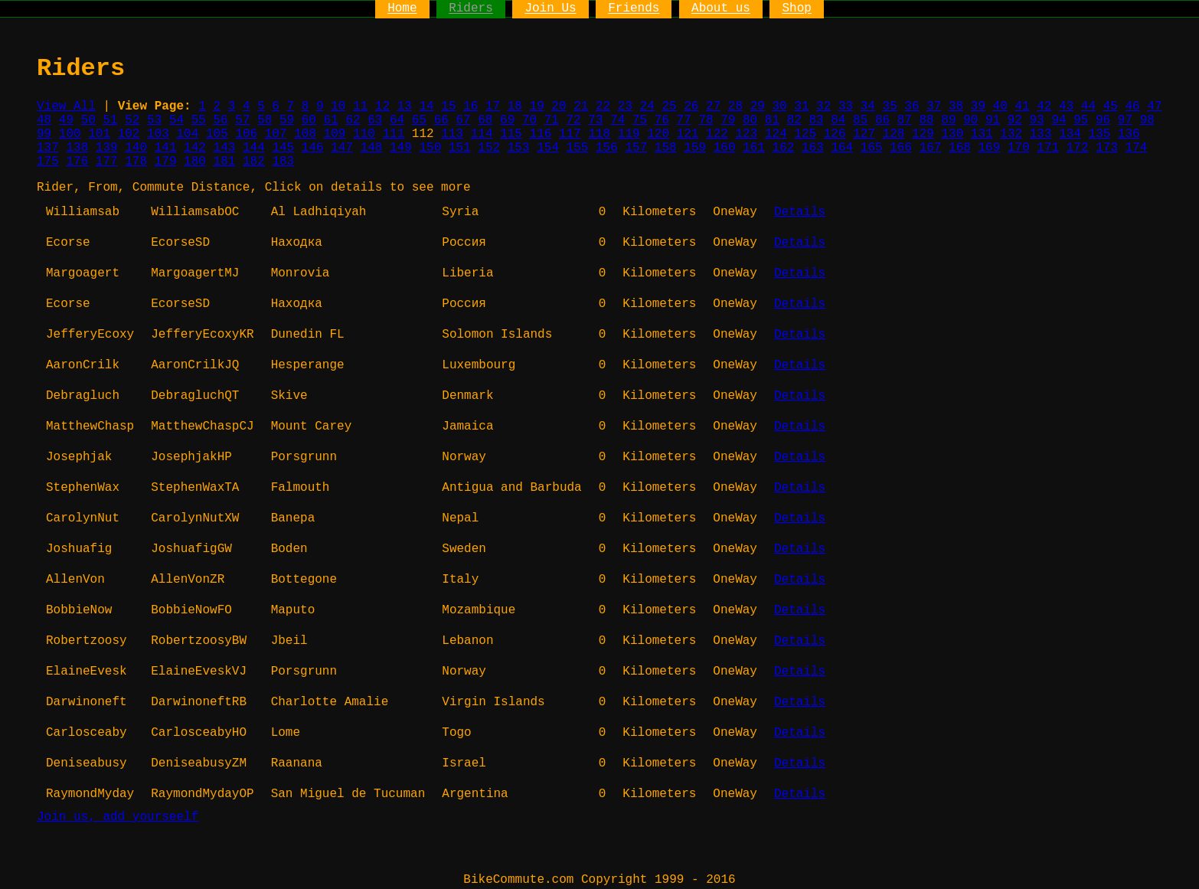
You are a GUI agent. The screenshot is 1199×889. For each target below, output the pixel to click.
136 (1129, 134)
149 (401, 148)
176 (77, 161)
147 (342, 148)
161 (754, 148)
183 (283, 161)
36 (911, 106)
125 (805, 134)
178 (136, 161)
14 (426, 106)
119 (629, 134)
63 (375, 120)
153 (519, 148)
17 (492, 106)
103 (158, 134)
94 (1058, 120)
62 (352, 120)
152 (489, 148)
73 (595, 120)
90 (970, 120)
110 (364, 134)
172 (1078, 148)
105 (217, 134)
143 (225, 148)
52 (132, 120)
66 (441, 120)
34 (868, 106)
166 (901, 148)
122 (717, 134)
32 (823, 106)
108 (305, 134)
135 (1100, 134)
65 (419, 120)
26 (691, 106)
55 (198, 120)
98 (1147, 120)
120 (658, 134)
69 (507, 120)
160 (725, 148)
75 (639, 120)
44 (1088, 106)
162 (784, 148)
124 (776, 134)
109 (335, 134)
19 (537, 106)
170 (1019, 148)
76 (662, 120)
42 (1044, 106)
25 (669, 106)
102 (129, 134)
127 (864, 134)
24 (647, 106)
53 (154, 120)
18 (515, 106)
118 (599, 134)
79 (727, 120)
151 (460, 148)
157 (636, 148)
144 (254, 148)
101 (99, 134)
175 (48, 161)
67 (463, 120)
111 (393, 134)
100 (70, 134)
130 (952, 134)
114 (482, 134)
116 (541, 134)
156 (607, 148)
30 (779, 106)
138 (77, 148)
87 (904, 120)
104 (188, 134)
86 (882, 120)
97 (1125, 120)
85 (860, 120)
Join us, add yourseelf (117, 817)
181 (225, 161)
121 (688, 134)
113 (452, 134)
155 (578, 148)
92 (1015, 120)
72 (574, 120)
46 (1132, 106)
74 (617, 120)
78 (705, 120)
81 (772, 120)
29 (757, 106)
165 (872, 148)
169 (989, 148)
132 (1011, 134)
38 (956, 106)
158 (666, 148)
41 (1021, 106)
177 (107, 161)
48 (44, 120)
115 (511, 134)
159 (695, 148)
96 (1103, 120)
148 (372, 148)
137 (48, 148)
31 (801, 106)
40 (1000, 106)
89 (948, 120)
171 (1048, 148)
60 (309, 120)
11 (360, 106)
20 (558, 106)
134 (1070, 134)
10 (338, 106)
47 (1154, 106)
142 (195, 148)
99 (44, 134)
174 (1136, 148)
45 (1110, 106)
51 (110, 120)
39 (978, 106)
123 (747, 134)
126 (835, 134)
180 (195, 161)
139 (107, 148)
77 (684, 120)
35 (890, 106)
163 (813, 148)
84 (838, 120)
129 (923, 134)
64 (397, 120)
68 (485, 120)
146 (313, 148)
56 (221, 120)
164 (842, 148)
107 (276, 134)
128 (894, 134)
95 (1080, 120)
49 (66, 120)
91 (992, 120)
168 (960, 148)
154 (548, 148)
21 (580, 106)
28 (735, 106)
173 (1107, 148)
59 (286, 120)
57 (242, 120)
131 (982, 134)
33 (845, 106)
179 (166, 161)
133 (1041, 134)
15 (448, 106)
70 (529, 120)
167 (931, 148)
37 (933, 106)
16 (470, 106)
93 (1037, 120)
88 (927, 120)
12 (382, 106)
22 (603, 106)
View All (66, 106)
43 (1066, 106)
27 (713, 106)
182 (254, 161)
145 (283, 148)
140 (136, 148)
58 (264, 120)
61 (331, 120)
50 (88, 120)
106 (246, 134)
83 (816, 120)
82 (794, 120)
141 (166, 148)
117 (570, 134)
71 (551, 120)
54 (176, 120)
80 (750, 120)
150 (430, 148)
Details (799, 212)
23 (625, 106)
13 (404, 106)
